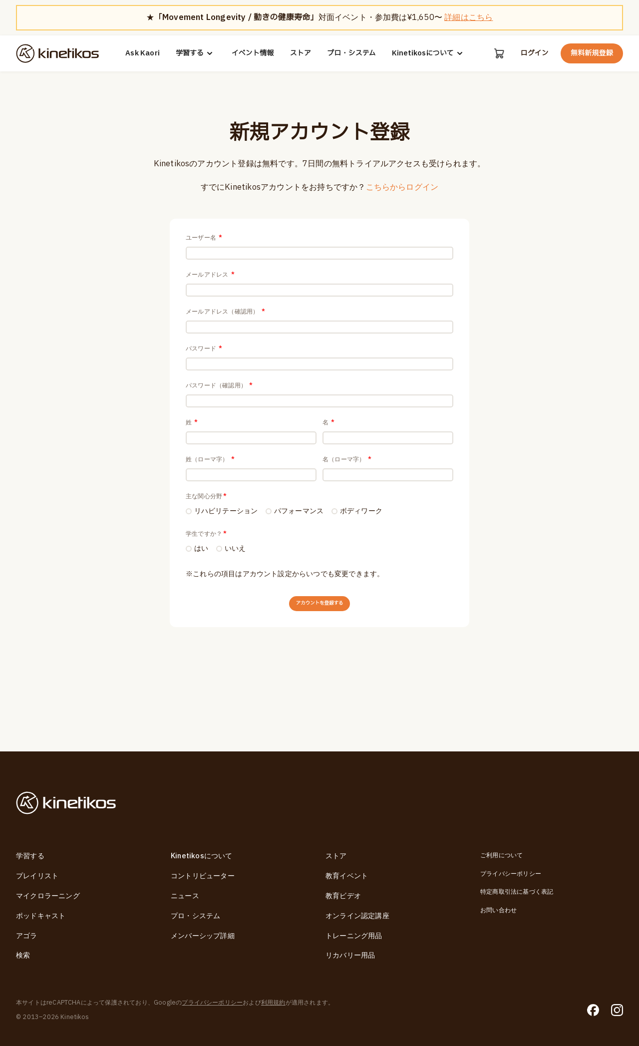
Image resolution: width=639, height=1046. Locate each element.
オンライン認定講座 (357, 916)
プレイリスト (37, 876)
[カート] (498, 53)
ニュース (185, 896)
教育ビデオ (343, 896)
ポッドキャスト (40, 916)
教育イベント (346, 876)
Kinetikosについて (428, 53)
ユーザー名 (204, 238)
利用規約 (273, 1002)
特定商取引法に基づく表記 (516, 891)
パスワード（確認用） (219, 421)
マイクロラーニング (48, 896)
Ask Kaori (142, 53)
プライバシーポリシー (510, 873)
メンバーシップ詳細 (203, 936)
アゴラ (26, 936)
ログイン (534, 53)
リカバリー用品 (350, 956)
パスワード (204, 375)
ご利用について (501, 855)
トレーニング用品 (353, 936)
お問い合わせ (498, 910)
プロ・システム (350, 53)
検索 (23, 956)
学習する (195, 53)
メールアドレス (210, 284)
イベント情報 (252, 53)
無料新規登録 (592, 53)
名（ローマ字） (346, 513)
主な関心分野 (206, 559)
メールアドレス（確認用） (225, 330)
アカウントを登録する (319, 676)
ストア (300, 53)
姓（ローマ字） (210, 513)
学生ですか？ (206, 599)
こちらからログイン (402, 187)
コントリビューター (203, 876)
